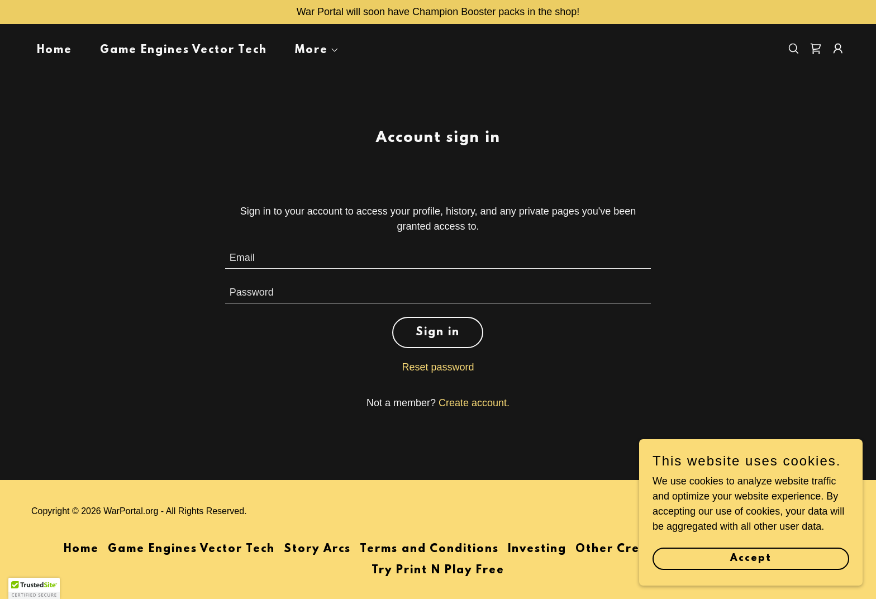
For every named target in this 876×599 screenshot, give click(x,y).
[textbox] (438, 258)
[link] (815, 48)
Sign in (438, 332)
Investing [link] (537, 549)
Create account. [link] (474, 402)
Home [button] (81, 549)
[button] (312, 50)
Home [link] (54, 50)
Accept (751, 558)
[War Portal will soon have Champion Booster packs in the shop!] (438, 12)
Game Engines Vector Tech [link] (183, 50)
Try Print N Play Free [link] (438, 570)
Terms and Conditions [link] (429, 549)
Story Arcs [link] (317, 549)
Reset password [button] (438, 367)
